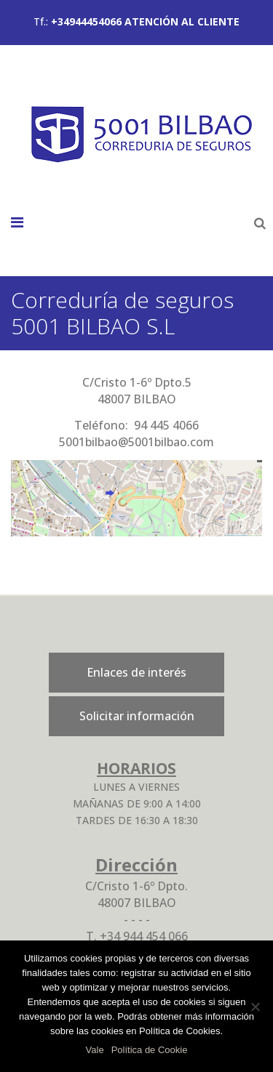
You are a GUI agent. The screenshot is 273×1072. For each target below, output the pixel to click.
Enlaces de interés (136, 672)
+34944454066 (86, 21)
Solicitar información (136, 716)
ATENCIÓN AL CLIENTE (182, 21)
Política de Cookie (149, 1049)
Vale (95, 1049)
